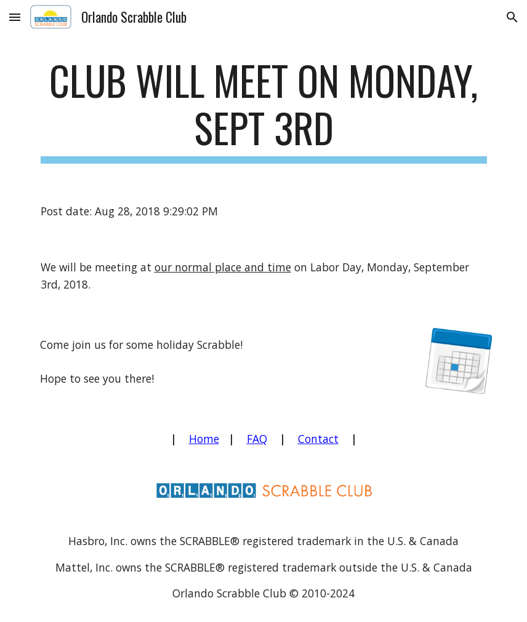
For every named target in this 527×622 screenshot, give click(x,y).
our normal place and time (223, 267)
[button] (15, 17)
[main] (264, 110)
